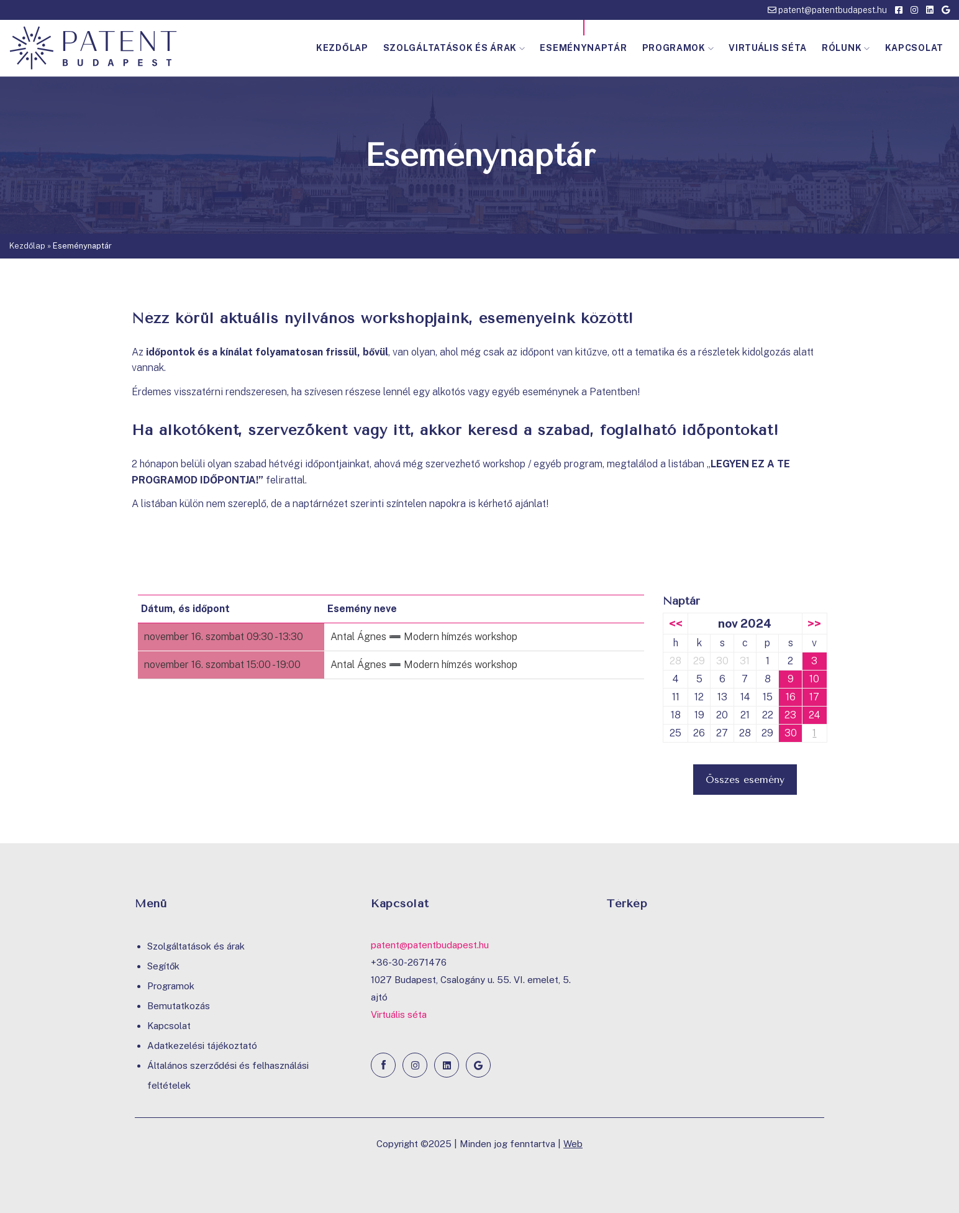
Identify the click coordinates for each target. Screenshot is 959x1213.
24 (814, 715)
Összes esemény (745, 779)
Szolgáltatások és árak (454, 48)
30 (790, 733)
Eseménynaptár (583, 48)
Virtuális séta (768, 48)
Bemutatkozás (178, 1005)
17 (814, 697)
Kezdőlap (342, 48)
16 (791, 697)
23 (790, 715)
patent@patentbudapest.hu (827, 10)
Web (573, 1143)
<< (676, 623)
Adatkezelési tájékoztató (202, 1045)
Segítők (163, 966)
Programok (678, 48)
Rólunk (846, 48)
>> (814, 623)
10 (814, 679)
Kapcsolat (914, 48)
